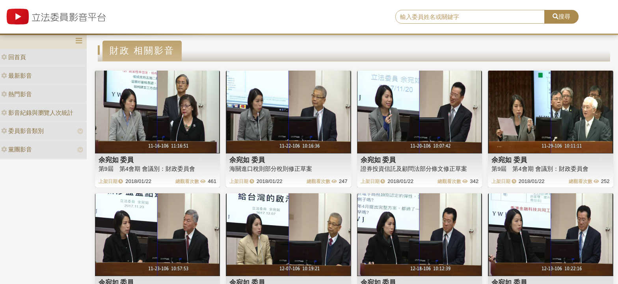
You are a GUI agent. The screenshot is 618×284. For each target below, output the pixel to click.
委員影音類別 (22, 130)
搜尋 (561, 16)
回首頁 (13, 57)
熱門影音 (16, 94)
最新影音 (16, 75)
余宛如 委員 (116, 159)
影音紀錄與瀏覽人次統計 (37, 112)
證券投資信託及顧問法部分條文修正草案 (414, 168)
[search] (470, 17)
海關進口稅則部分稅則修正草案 (270, 168)
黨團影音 (16, 149)
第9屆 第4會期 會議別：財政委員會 (147, 168)
